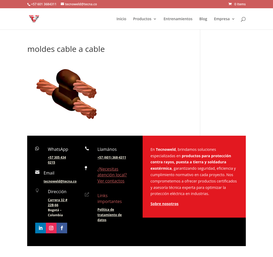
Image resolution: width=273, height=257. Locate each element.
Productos (142, 19)
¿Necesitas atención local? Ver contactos (112, 175)
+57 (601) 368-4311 (111, 157)
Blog (203, 19)
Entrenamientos (177, 19)
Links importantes (109, 198)
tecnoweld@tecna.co (60, 181)
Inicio (121, 19)
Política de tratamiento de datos (109, 214)
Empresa (222, 19)
